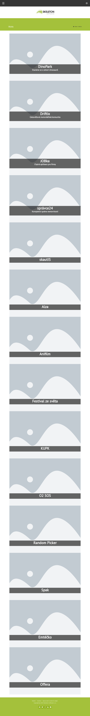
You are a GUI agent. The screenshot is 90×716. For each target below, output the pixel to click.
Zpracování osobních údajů (50, 701)
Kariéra (39, 701)
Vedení (34, 701)
